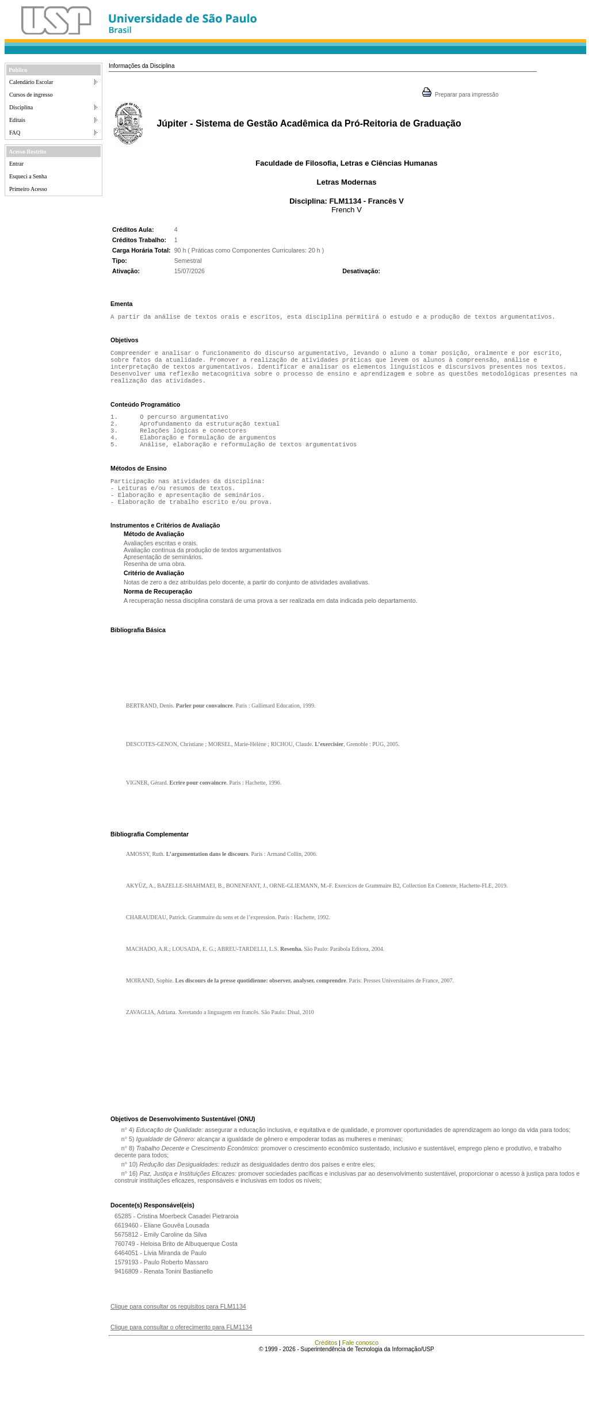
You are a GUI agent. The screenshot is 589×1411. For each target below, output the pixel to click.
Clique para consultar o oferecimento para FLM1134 (181, 1381)
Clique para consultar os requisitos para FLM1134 (178, 1360)
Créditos (326, 1396)
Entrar (16, 163)
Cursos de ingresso (31, 94)
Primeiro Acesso (28, 189)
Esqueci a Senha (28, 176)
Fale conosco (360, 1396)
